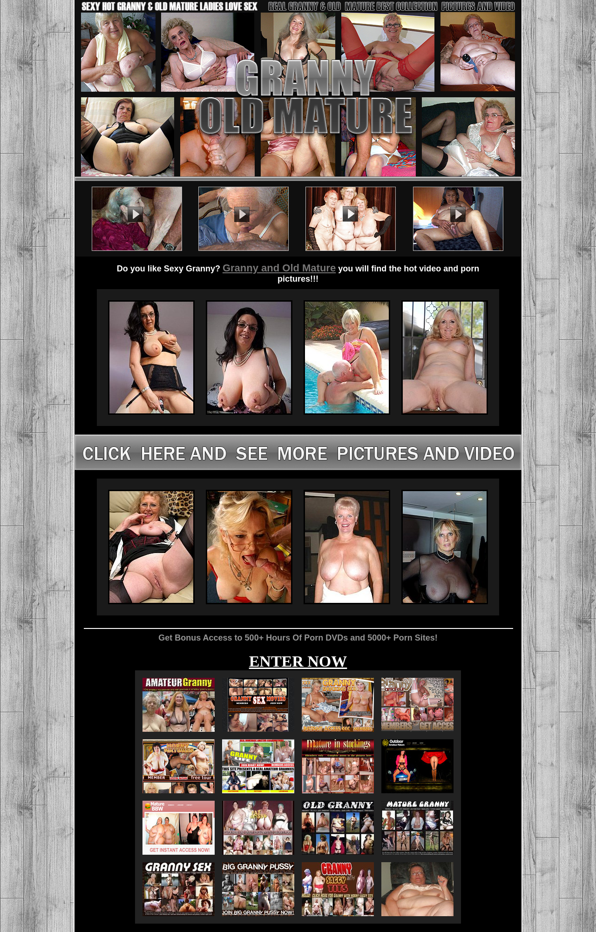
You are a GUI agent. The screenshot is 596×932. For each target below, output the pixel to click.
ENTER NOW (298, 661)
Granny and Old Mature (279, 268)
